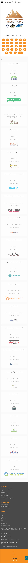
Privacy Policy (4, 543)
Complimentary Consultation (6, 497)
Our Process (3, 518)
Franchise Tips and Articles (6, 525)
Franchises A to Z (4, 504)
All (20, 53)
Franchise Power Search (5, 508)
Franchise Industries (5, 506)
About (14, 554)
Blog (2, 520)
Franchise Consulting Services (6, 489)
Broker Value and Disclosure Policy (9, 542)
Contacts (14, 560)
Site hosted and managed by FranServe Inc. (9, 546)
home (14, 552)
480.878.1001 (6, 537)
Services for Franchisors (5, 493)
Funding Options (4, 492)
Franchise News (4, 523)
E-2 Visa (2, 490)
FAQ (2, 517)
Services (14, 556)
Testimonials (3, 522)
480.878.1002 (6, 534)
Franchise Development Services (7, 498)
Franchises (14, 558)
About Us (3, 513)
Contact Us (3, 515)
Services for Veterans (5, 495)
